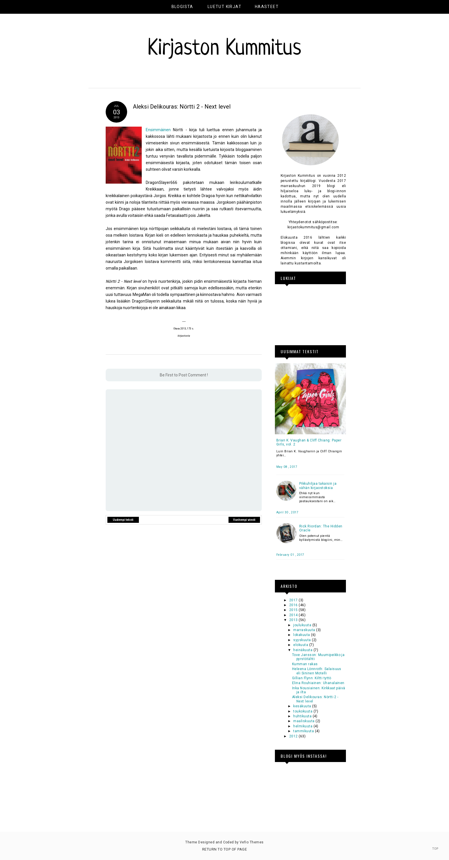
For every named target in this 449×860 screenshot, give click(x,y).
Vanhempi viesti (244, 519)
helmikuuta (303, 726)
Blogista (182, 6)
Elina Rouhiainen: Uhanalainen (318, 683)
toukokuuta (303, 711)
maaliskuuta (304, 721)
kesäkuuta (302, 706)
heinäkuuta (303, 650)
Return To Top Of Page (224, 849)
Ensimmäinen (158, 129)
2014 (294, 615)
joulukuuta (302, 625)
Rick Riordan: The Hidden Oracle (320, 528)
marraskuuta (304, 630)
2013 (294, 620)
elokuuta (301, 645)
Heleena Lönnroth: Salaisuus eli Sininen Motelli (316, 671)
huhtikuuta (302, 716)
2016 (294, 605)
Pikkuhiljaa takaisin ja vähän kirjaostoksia (317, 486)
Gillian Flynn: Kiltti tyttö (311, 678)
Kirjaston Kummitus (224, 49)
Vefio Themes (252, 842)
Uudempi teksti (123, 519)
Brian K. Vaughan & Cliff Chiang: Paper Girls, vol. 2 (308, 442)
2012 (294, 736)
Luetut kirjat (224, 6)
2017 (294, 600)
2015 (294, 610)
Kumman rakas (305, 664)
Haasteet (267, 6)
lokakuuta (302, 635)
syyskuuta (302, 640)
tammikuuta (304, 731)
